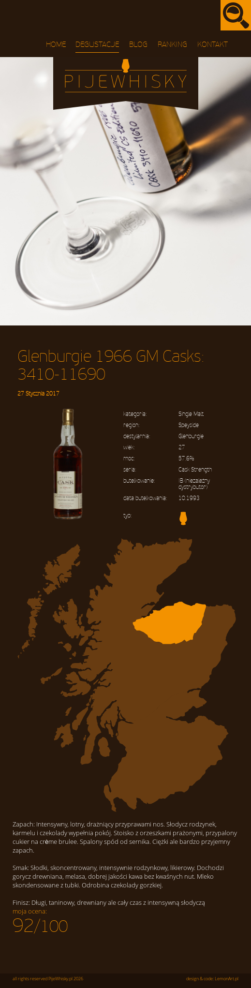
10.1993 (189, 498)
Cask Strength (195, 470)
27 (181, 447)
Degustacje (97, 44)
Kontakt (212, 44)
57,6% (186, 459)
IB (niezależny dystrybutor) (194, 484)
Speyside (188, 425)
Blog (138, 44)
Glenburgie (191, 436)
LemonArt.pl (226, 979)
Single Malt (191, 414)
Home (56, 44)
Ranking (172, 44)
